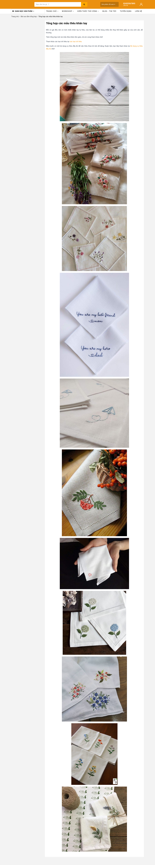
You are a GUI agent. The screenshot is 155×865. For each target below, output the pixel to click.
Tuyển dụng (125, 11)
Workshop (68, 11)
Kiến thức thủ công (88, 11)
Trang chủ (52, 11)
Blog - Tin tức (109, 11)
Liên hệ (138, 11)
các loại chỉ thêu (76, 41)
